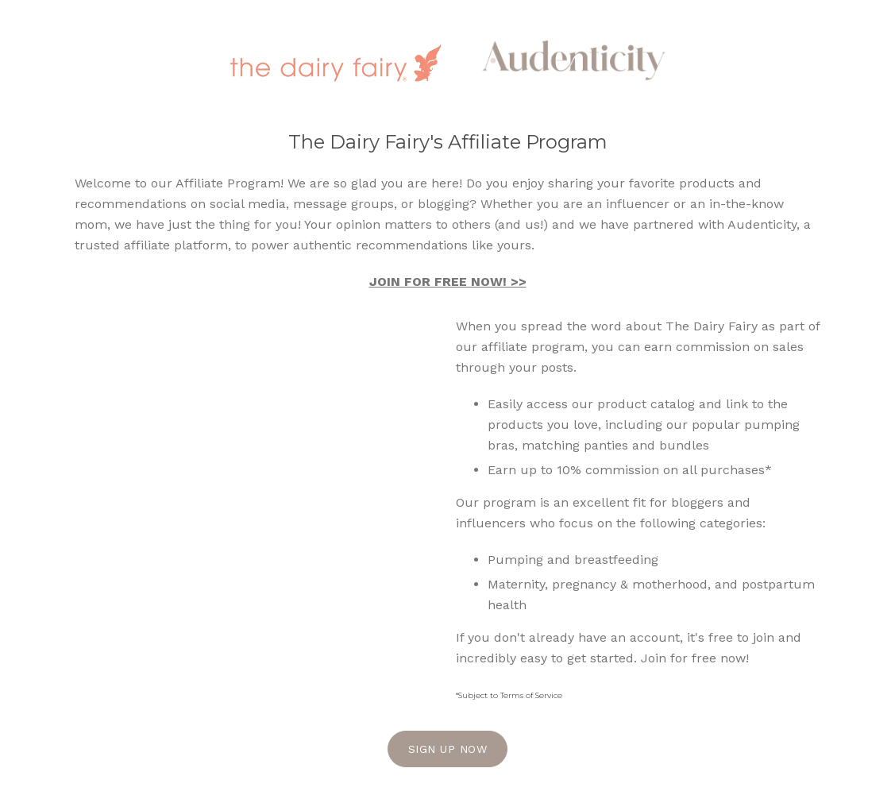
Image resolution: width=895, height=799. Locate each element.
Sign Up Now (448, 749)
